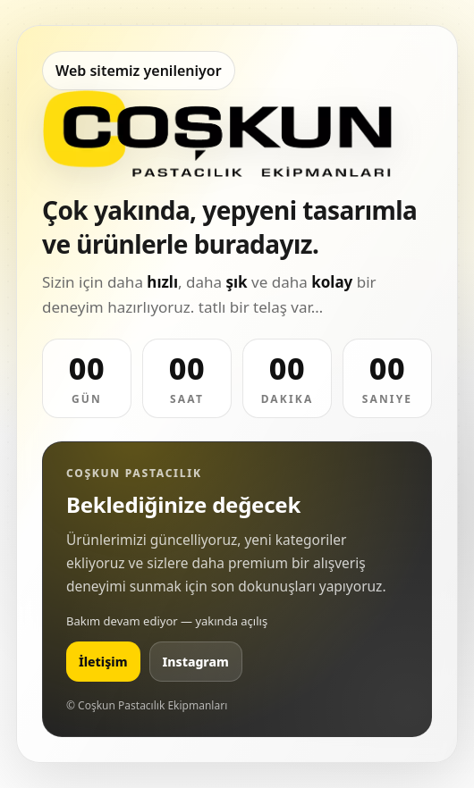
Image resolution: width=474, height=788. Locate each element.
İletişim (103, 661)
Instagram (196, 661)
